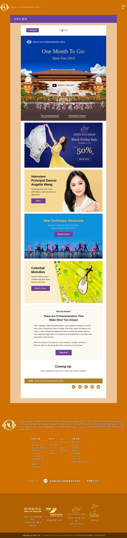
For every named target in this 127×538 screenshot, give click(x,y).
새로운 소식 (64, 442)
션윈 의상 (75, 450)
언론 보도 (52, 453)
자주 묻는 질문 (36, 467)
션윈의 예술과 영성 (37, 459)
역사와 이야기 (76, 459)
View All (31, 30)
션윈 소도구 (76, 456)
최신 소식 (52, 442)
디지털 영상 (76, 453)
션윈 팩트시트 (36, 453)
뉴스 (62, 438)
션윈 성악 (75, 448)
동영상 (51, 438)
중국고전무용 (76, 442)
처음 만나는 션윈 (37, 445)
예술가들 (34, 464)
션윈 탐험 (75, 438)
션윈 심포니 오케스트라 (39, 448)
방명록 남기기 (93, 480)
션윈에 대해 (35, 438)
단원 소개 (52, 448)
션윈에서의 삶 (36, 450)
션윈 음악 (75, 445)
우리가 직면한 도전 (37, 456)
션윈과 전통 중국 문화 (79, 462)
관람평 (51, 450)
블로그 (63, 448)
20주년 (33, 442)
